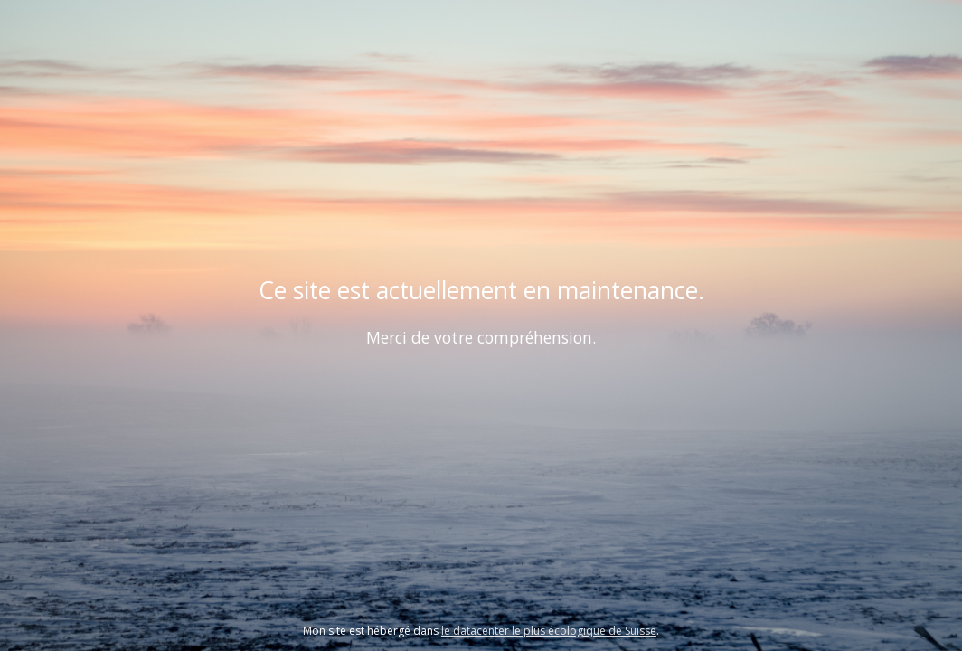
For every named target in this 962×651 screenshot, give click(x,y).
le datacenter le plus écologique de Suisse (548, 630)
